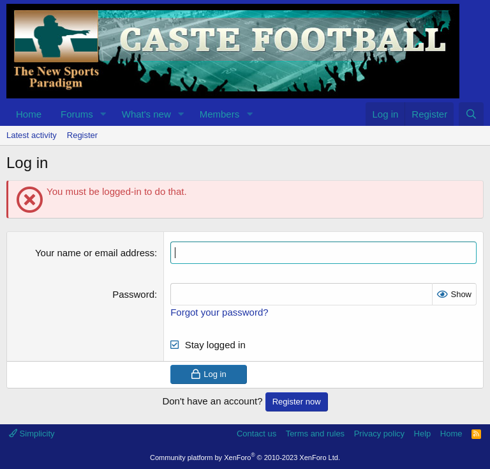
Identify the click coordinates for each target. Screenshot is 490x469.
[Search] (471, 114)
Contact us (256, 433)
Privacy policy (379, 433)
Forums (77, 114)
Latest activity (31, 135)
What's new (146, 114)
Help (422, 433)
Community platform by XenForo (245, 457)
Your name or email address (94, 252)
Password (133, 294)
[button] (103, 114)
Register (82, 135)
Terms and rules (315, 433)
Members (220, 114)
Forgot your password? (219, 312)
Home (28, 114)
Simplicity (32, 433)
